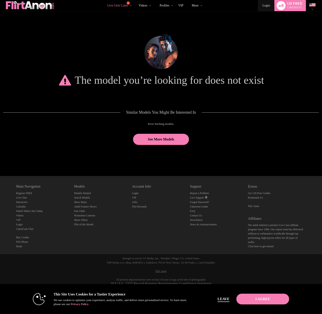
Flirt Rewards (139, 206)
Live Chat (21, 197)
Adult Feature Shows (85, 206)
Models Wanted (82, 193)
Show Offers (81, 220)
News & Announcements (203, 224)
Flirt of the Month (83, 224)
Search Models (82, 197)
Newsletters (196, 220)
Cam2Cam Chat (24, 228)
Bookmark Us (255, 197)
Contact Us (196, 215)
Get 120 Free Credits (259, 193)
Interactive (22, 202)
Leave (223, 299)
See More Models (161, 139)
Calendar (21, 206)
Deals (19, 246)
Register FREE (24, 193)
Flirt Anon (253, 206)
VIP (180, 5)
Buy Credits (22, 237)
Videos (143, 5)
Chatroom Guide (199, 206)
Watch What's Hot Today (29, 211)
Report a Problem (199, 193)
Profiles (164, 5)
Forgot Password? (199, 202)
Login (266, 5)
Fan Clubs (79, 211)
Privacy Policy (80, 304)
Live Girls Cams (118, 4)
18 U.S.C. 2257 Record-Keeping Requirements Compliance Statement (160, 283)
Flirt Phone (22, 241)
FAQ (192, 211)
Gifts (134, 202)
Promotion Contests (84, 215)
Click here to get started (261, 246)
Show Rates (80, 202)
